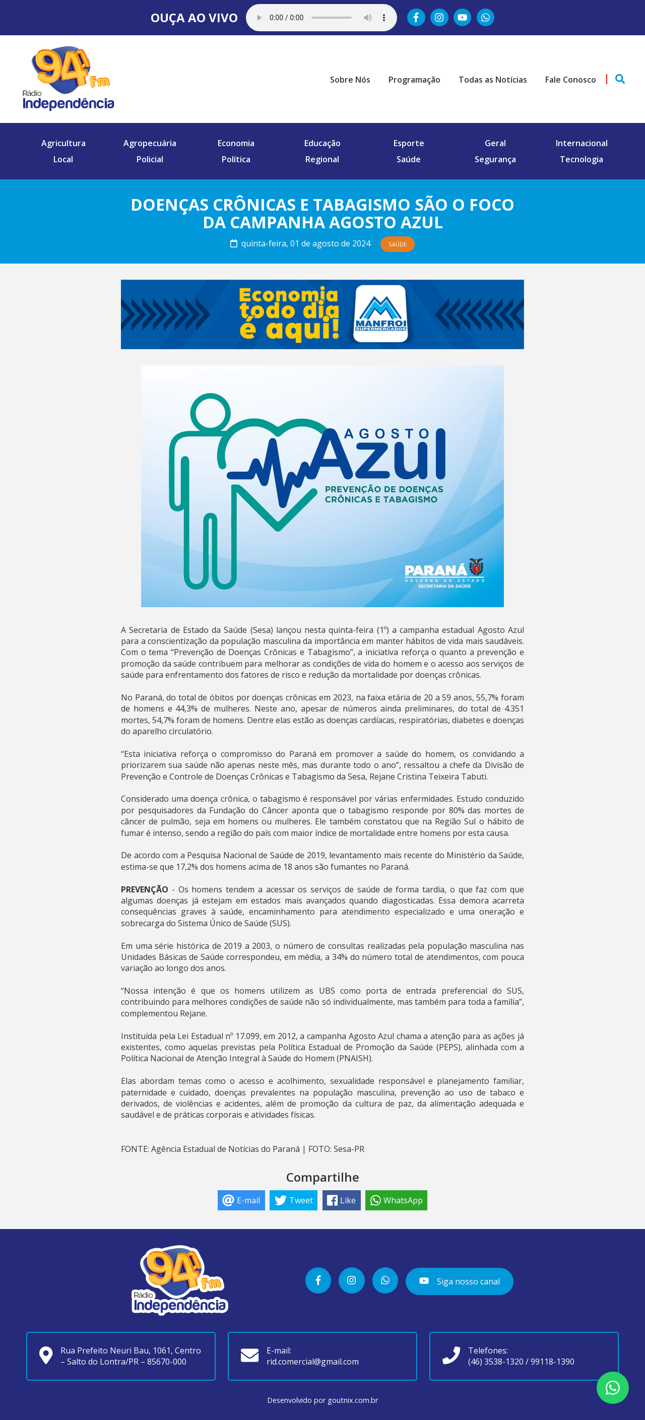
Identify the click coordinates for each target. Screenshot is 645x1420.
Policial (150, 159)
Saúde (409, 159)
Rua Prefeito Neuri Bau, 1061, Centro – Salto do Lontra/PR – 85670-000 (130, 1356)
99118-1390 (552, 1361)
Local (63, 159)
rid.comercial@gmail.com (313, 1361)
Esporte (409, 143)
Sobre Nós (350, 79)
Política (236, 159)
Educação (322, 143)
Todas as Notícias (493, 79)
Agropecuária (149, 143)
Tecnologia (581, 159)
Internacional (582, 143)
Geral (495, 143)
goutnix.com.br (353, 1400)
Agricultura (63, 143)
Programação (414, 79)
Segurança (495, 159)
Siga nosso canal (459, 1280)
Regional (322, 159)
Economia (236, 143)
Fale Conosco (570, 79)
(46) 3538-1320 (496, 1361)
